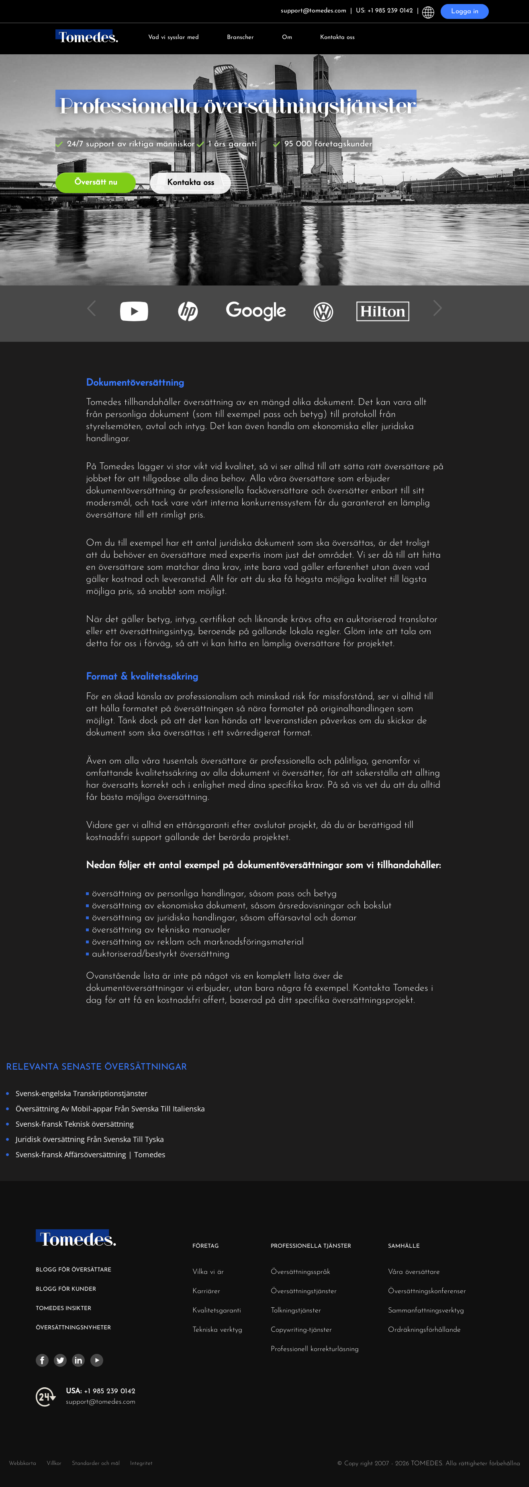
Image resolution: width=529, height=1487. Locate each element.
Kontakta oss (337, 38)
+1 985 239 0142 (100, 1391)
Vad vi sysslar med (173, 38)
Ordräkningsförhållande (424, 1330)
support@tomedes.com (100, 1402)
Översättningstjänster (304, 1291)
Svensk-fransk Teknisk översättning (75, 1123)
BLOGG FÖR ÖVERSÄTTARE (73, 1270)
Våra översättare (414, 1272)
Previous (94, 302)
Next (435, 302)
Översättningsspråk (300, 1272)
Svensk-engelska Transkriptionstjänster (81, 1093)
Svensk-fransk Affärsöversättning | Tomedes (90, 1154)
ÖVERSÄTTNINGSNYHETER (73, 1328)
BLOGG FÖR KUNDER (66, 1289)
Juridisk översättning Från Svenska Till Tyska (90, 1139)
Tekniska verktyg (217, 1330)
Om (287, 38)
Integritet (141, 1463)
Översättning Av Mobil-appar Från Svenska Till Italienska (110, 1108)
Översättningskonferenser (427, 1291)
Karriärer (206, 1291)
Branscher (240, 38)
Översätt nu (95, 183)
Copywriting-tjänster (301, 1330)
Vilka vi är (208, 1272)
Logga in (464, 11)
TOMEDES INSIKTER (63, 1309)
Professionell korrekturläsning (315, 1349)
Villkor (55, 1463)
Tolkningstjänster (296, 1310)
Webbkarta (22, 1463)
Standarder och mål (96, 1463)
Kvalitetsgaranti (216, 1310)
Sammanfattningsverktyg (426, 1310)
